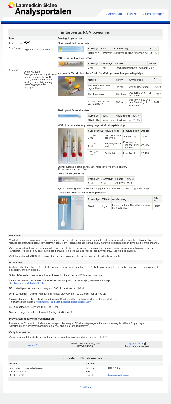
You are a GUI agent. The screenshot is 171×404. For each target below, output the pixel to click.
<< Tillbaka (85, 387)
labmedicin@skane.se (118, 375)
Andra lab (115, 14)
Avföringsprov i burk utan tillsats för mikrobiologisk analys (64, 302)
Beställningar (154, 14)
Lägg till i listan (137, 343)
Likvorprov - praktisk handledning (29, 283)
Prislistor (133, 14)
